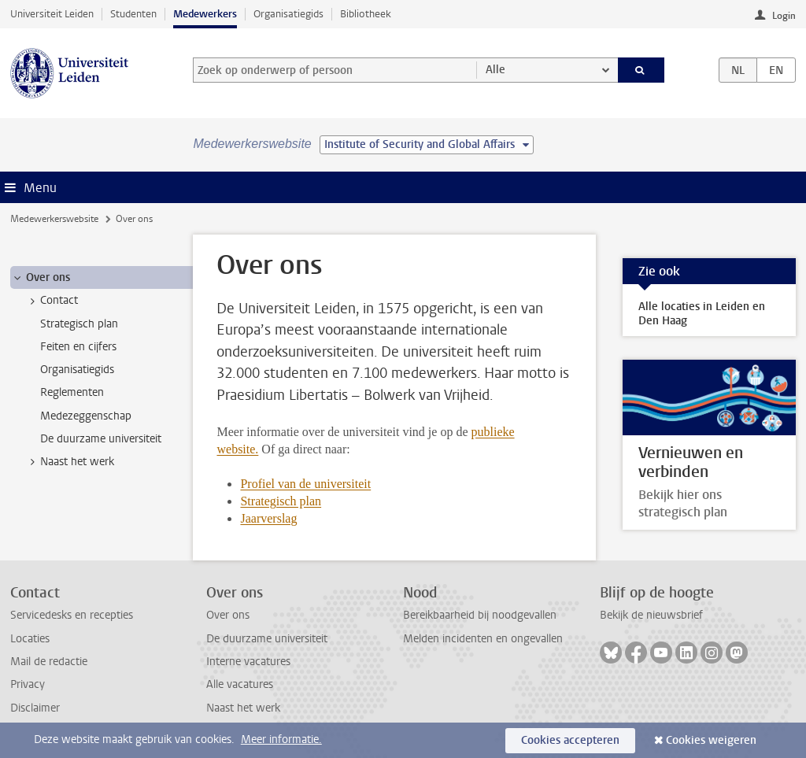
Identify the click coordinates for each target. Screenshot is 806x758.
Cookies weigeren (711, 740)
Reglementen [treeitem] (72, 392)
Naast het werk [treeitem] (69, 462)
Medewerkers (205, 13)
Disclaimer (35, 708)
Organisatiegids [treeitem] (77, 369)
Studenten (133, 13)
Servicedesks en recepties (71, 615)
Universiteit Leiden (52, 13)
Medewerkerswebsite (54, 219)
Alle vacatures (239, 684)
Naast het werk (243, 708)
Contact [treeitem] (51, 301)
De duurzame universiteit (266, 638)
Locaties (30, 638)
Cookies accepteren (570, 740)
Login (784, 15)
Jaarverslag (268, 518)
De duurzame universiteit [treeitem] (100, 438)
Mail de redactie (48, 661)
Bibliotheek (365, 13)
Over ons (228, 615)
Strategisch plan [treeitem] (79, 323)
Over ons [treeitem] (40, 278)
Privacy (27, 684)
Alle (495, 69)
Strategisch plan (280, 501)
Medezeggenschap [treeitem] (85, 416)
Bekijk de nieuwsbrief (651, 615)
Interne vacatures (248, 661)
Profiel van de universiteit (305, 483)
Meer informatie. (281, 739)
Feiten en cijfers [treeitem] (78, 346)
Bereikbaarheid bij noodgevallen (479, 615)
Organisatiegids (288, 13)
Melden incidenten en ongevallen (483, 638)
